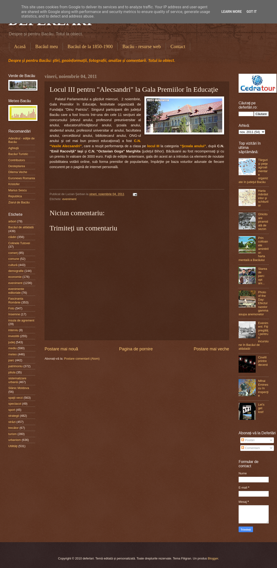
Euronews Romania (21, 178)
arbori (12, 221)
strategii (13, 415)
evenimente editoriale (16, 290)
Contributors (16, 160)
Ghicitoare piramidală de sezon (263, 221)
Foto (11, 308)
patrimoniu (15, 366)
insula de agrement (21, 320)
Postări (247, 440)
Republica (15, 196)
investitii (13, 336)
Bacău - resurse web (141, 46)
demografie (15, 271)
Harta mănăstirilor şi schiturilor (263, 198)
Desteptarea (16, 166)
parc (11, 360)
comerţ (13, 253)
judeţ (11, 342)
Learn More (231, 12)
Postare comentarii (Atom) (82, 358)
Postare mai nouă (61, 349)
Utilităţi (13, 446)
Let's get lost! (261, 408)
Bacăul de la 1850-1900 (90, 46)
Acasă (20, 46)
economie (15, 277)
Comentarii (250, 448)
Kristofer (14, 184)
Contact (178, 46)
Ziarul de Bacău (19, 202)
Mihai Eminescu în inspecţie (263, 388)
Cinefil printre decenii (263, 361)
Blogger (213, 558)
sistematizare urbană (17, 380)
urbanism (14, 440)
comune (13, 259)
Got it (251, 12)
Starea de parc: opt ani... (262, 276)
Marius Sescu (17, 190)
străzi (12, 422)
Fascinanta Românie (15, 300)
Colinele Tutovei (19, 243)
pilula (11, 372)
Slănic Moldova (18, 388)
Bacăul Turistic (18, 154)
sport (11, 410)
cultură (13, 265)
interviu (13, 330)
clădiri (12, 237)
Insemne (14, 314)
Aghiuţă (13, 148)
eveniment (69, 199)
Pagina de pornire (136, 349)
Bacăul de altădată (21, 227)
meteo (12, 354)
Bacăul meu (46, 46)
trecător (13, 428)
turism (12, 434)
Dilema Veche (17, 172)
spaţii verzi (15, 397)
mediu (12, 348)
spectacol (14, 403)
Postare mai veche (211, 349)
